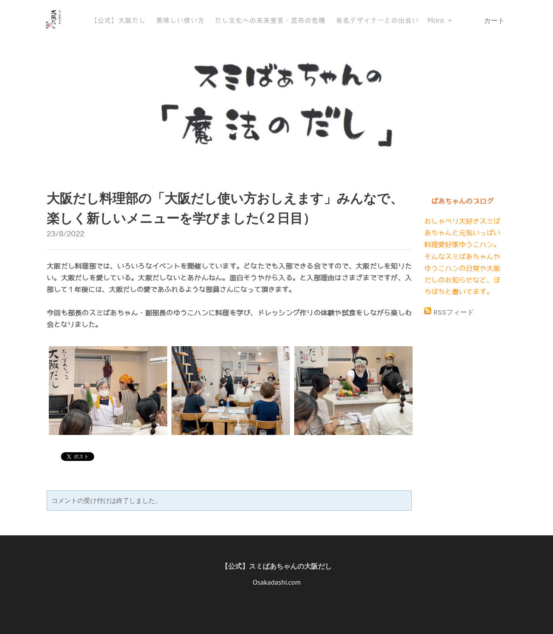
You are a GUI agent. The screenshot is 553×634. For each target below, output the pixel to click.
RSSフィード (453, 312)
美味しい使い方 (180, 20)
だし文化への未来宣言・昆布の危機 (270, 20)
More (437, 20)
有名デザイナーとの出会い (377, 20)
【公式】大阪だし (118, 20)
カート (495, 20)
